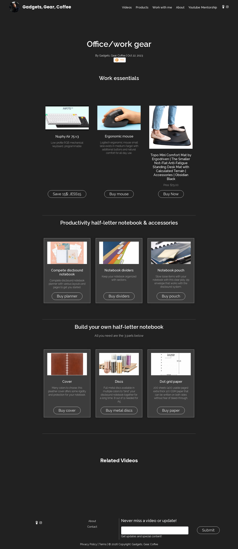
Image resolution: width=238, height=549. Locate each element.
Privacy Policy (88, 544)
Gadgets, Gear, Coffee (46, 7)
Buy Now (171, 194)
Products (142, 7)
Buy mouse (119, 194)
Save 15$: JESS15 (67, 194)
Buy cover (67, 410)
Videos (127, 7)
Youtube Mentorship (202, 7)
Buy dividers (119, 296)
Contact (92, 526)
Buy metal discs (119, 410)
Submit (208, 530)
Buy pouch (171, 296)
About (180, 7)
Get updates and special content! (141, 536)
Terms (103, 544)
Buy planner (67, 296)
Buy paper (171, 410)
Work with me (162, 7)
